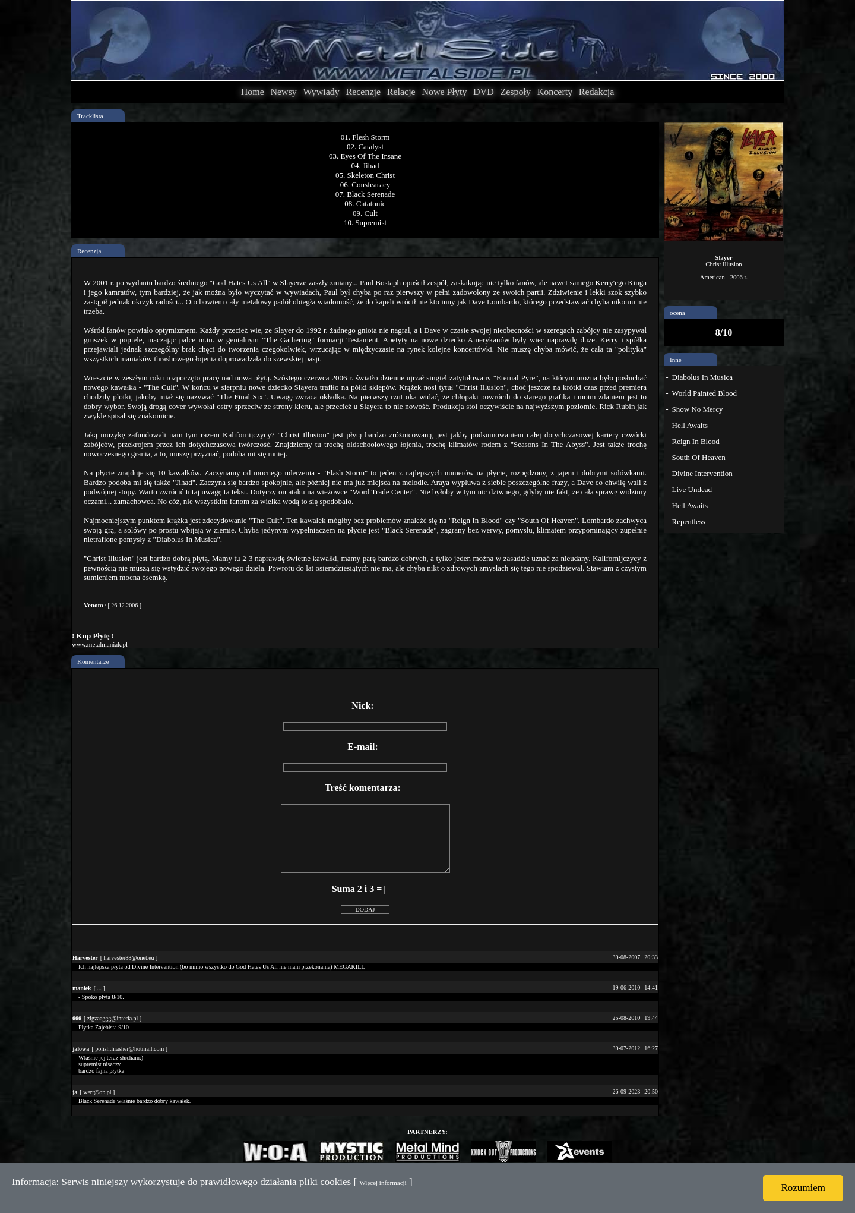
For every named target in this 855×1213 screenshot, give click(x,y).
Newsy (283, 92)
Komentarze (93, 661)
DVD (483, 92)
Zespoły (515, 92)
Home (252, 92)
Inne (676, 359)
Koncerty (555, 92)
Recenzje (363, 92)
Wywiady (321, 92)
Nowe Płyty (444, 92)
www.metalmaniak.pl (100, 644)
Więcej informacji (382, 1182)
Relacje (401, 92)
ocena (677, 312)
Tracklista (90, 115)
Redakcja (597, 92)
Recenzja (89, 250)
